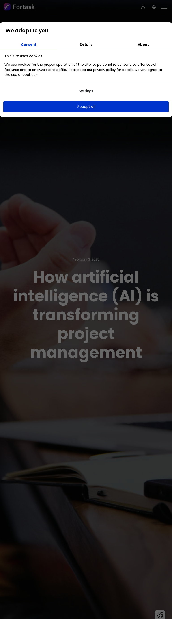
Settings (86, 91)
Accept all (86, 106)
